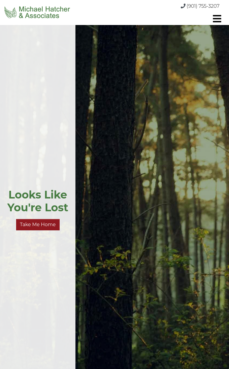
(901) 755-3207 (203, 6)
